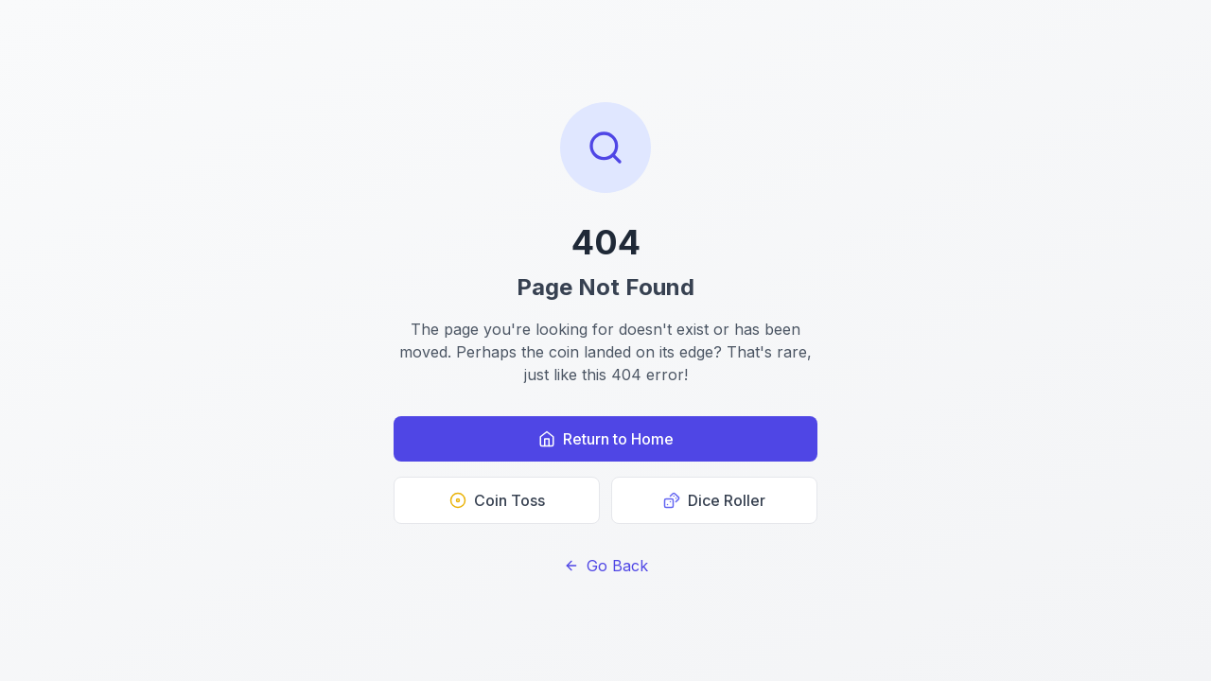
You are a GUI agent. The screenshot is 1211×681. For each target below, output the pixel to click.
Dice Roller (714, 500)
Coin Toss (497, 500)
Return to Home (606, 438)
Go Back (606, 565)
